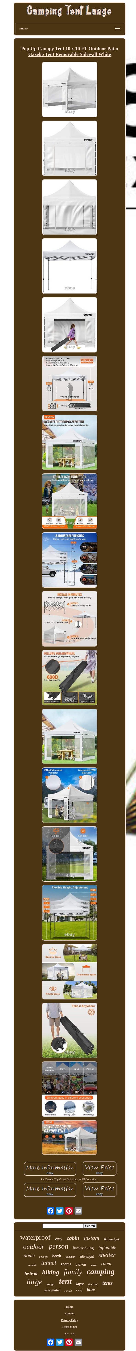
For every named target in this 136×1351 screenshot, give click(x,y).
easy (58, 1239)
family (73, 1271)
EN (67, 1333)
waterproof (35, 1237)
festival (31, 1273)
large (34, 1282)
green (93, 1265)
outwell (68, 1290)
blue (91, 1289)
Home (69, 1306)
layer (80, 1284)
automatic (52, 1290)
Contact (69, 1313)
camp (79, 1290)
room (106, 1263)
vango (51, 1284)
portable (32, 1265)
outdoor (33, 1246)
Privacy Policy (69, 1320)
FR (72, 1333)
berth (56, 1256)
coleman (70, 1256)
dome (29, 1255)
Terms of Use (69, 1326)
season (43, 1256)
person (58, 1246)
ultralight (87, 1256)
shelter (107, 1254)
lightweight (111, 1239)
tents (107, 1283)
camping (101, 1271)
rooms (66, 1264)
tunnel (48, 1262)
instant (91, 1238)
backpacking (83, 1248)
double (93, 1284)
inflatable (107, 1247)
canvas (81, 1264)
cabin (73, 1238)
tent (65, 1281)
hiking (50, 1272)
